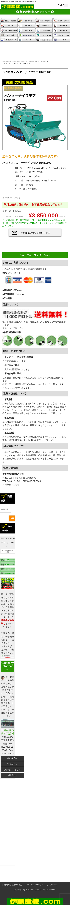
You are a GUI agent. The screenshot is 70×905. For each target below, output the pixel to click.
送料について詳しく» (12, 328)
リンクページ (52, 885)
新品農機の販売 (18, 61)
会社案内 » (12, 758)
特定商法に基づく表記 (13, 885)
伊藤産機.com (7, 61)
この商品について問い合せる (35, 233)
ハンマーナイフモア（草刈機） (35, 61)
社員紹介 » (12, 764)
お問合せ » (12, 775)
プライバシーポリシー (34, 885)
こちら (16, 484)
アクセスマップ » (12, 769)
